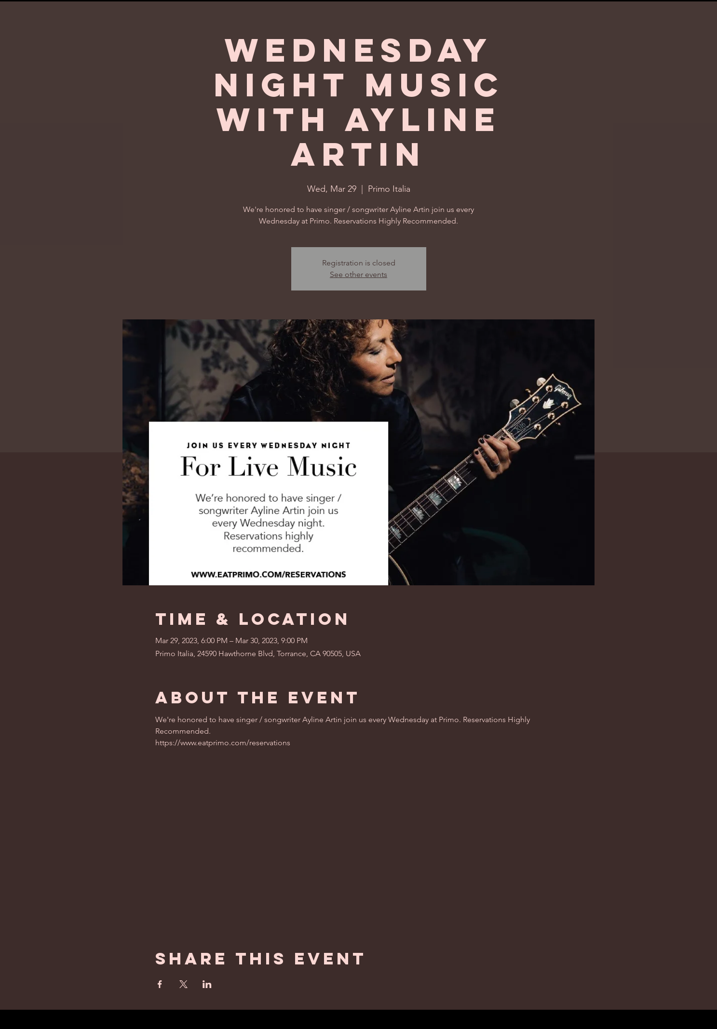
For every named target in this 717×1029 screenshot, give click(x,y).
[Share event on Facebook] (159, 984)
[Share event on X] (183, 984)
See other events (358, 274)
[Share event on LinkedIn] (207, 984)
